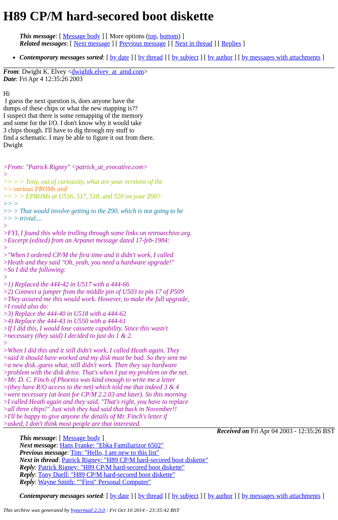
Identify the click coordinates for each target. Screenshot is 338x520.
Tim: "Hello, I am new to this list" (114, 452)
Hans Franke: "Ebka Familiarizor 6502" (112, 445)
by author (220, 57)
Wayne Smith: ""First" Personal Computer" (94, 481)
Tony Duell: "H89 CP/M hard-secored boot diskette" (106, 474)
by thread (150, 57)
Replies (231, 43)
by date (119, 57)
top (152, 36)
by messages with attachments (281, 57)
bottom (169, 36)
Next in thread (194, 43)
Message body (81, 36)
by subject (185, 57)
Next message (92, 43)
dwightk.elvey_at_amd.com (108, 71)
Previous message (142, 43)
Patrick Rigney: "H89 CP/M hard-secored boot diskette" (135, 459)
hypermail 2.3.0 (88, 510)
